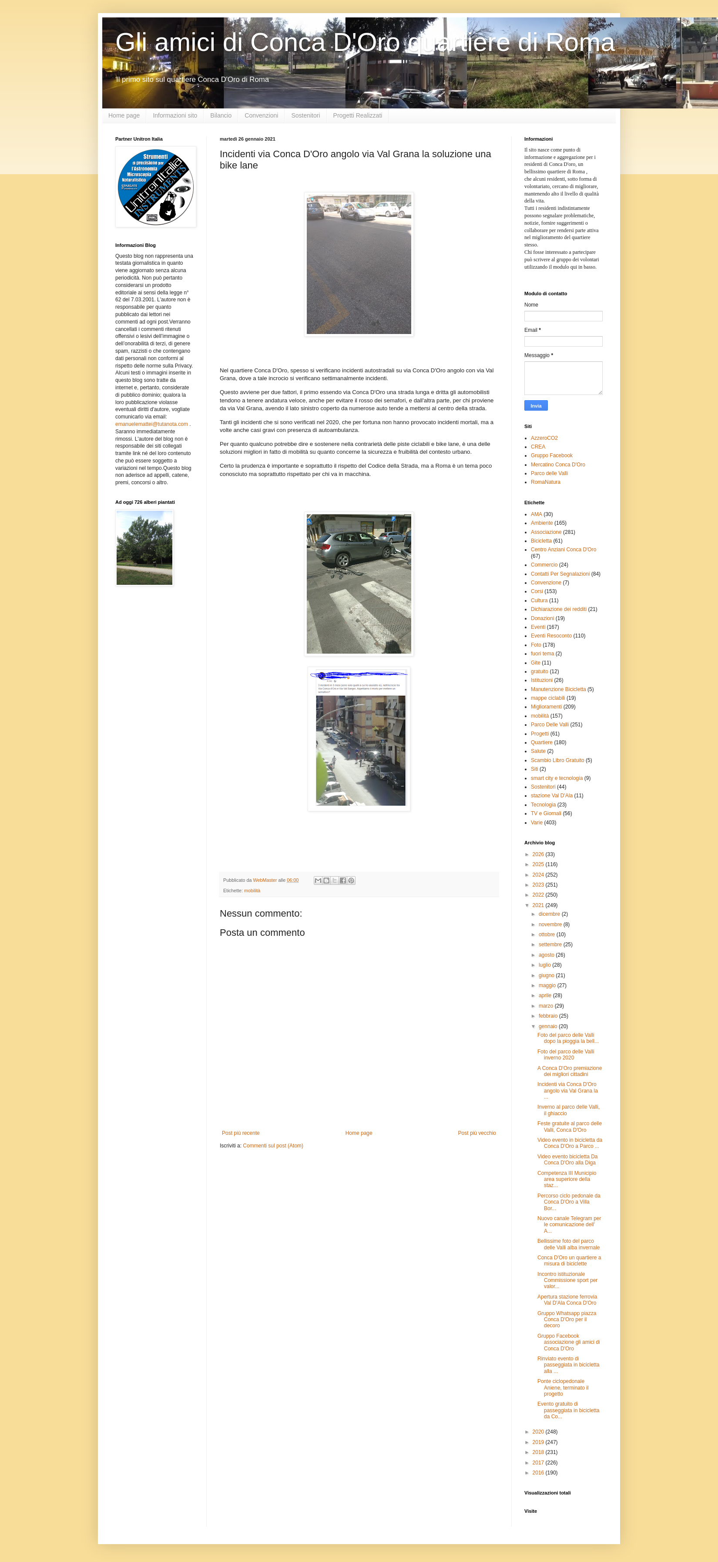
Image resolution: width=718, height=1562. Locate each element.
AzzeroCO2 (544, 438)
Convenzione (546, 583)
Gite (535, 663)
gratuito (539, 671)
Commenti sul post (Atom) (273, 1146)
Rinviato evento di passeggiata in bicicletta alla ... (568, 1365)
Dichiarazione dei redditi (559, 609)
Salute (538, 751)
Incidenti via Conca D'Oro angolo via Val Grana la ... (567, 1090)
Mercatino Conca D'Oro (558, 465)
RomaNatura (545, 482)
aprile (546, 995)
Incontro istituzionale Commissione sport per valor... (567, 1280)
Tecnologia (543, 805)
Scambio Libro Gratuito (557, 760)
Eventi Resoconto (551, 636)
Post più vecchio (477, 1133)
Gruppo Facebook (552, 455)
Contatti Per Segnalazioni (560, 574)
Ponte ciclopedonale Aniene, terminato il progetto (563, 1387)
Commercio (544, 565)
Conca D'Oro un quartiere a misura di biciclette (569, 1261)
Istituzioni (542, 680)
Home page (124, 115)
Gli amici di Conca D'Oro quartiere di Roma (365, 42)
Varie (537, 823)
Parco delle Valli (549, 473)
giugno (547, 975)
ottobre (548, 934)
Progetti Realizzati (357, 115)
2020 (539, 1432)
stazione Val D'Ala (552, 796)
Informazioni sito (175, 115)
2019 (539, 1442)
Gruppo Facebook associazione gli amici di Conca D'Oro (568, 1342)
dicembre (550, 914)
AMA (536, 514)
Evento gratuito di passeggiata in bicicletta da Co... (568, 1410)
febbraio (549, 1016)
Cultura (539, 600)
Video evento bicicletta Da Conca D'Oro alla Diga (567, 1160)
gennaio (549, 1026)
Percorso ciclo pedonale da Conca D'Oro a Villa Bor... (569, 1202)
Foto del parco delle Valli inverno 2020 (565, 1055)
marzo (547, 1006)
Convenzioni (261, 115)
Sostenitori (305, 115)
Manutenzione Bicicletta (558, 689)
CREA (538, 447)
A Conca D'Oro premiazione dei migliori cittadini (569, 1071)
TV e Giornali (546, 813)
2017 (539, 1463)
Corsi (537, 591)
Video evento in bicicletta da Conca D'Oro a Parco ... (569, 1143)
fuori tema (542, 654)
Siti (534, 769)
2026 (539, 854)
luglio (545, 965)
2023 (539, 885)
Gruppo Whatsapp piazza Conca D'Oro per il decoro (566, 1319)
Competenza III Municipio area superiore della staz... (566, 1179)
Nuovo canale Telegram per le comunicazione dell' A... (569, 1224)
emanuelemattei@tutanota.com (151, 424)
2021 (539, 905)
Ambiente (542, 523)
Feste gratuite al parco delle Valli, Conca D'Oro (569, 1126)
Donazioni (542, 618)
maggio (548, 985)
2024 (539, 875)
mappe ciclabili (548, 698)
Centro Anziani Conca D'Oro (563, 550)
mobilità (252, 890)
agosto (547, 955)
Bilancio (221, 115)
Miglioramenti (546, 707)
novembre (551, 924)
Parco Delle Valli (550, 725)
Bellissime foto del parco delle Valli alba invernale (568, 1244)
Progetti (540, 734)
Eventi (538, 627)
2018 (539, 1452)
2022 (539, 895)
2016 (539, 1473)
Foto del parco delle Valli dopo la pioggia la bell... (568, 1038)
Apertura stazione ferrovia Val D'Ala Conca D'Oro (567, 1300)
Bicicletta (541, 541)
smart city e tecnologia (557, 778)
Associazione (546, 532)
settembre (551, 944)
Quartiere (542, 742)
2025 (539, 864)
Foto (536, 645)
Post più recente (241, 1133)
